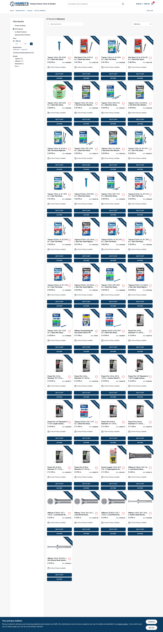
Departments (20, 10)
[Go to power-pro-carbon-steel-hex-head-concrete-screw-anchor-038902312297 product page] (59, 422)
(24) (19, 58)
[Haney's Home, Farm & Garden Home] (19, 3)
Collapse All (16, 49)
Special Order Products (22, 34)
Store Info (150, 10)
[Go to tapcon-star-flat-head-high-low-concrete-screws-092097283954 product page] (113, 58)
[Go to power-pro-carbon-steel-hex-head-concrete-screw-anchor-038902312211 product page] (140, 377)
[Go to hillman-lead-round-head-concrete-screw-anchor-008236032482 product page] (86, 513)
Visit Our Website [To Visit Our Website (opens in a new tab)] (39, 10)
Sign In (138, 4)
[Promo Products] (13, 25)
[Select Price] (31, 44)
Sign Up (147, 4)
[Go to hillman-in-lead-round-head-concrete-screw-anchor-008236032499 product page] (113, 513)
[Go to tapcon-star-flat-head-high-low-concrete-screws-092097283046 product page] (59, 149)
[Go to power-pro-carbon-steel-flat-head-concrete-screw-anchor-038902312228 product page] (86, 377)
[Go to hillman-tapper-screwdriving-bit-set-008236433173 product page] (86, 331)
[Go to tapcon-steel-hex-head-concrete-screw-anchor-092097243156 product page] (113, 195)
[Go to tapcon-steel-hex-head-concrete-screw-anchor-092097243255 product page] (113, 104)
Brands (30, 10)
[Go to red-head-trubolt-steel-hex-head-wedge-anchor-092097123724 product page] (140, 58)
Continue (151, 622)
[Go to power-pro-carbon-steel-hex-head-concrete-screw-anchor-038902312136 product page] (140, 422)
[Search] (123, 3)
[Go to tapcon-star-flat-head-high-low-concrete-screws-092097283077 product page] (140, 195)
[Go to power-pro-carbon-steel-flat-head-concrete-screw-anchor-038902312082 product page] (59, 468)
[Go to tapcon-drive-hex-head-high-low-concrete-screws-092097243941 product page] (86, 104)
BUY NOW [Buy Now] (59, 78)
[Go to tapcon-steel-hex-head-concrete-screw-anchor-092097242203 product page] (59, 331)
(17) (19, 61)
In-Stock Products (21, 31)
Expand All (24, 49)
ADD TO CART (59, 74)
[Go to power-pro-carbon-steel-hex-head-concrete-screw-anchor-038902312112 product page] (113, 422)
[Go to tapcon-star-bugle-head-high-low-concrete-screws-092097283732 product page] (140, 286)
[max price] (25, 44)
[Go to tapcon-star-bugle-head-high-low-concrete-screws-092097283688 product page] (86, 286)
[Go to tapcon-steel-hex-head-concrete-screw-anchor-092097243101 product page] (86, 195)
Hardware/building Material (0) (23, 53)
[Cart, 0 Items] (152, 4)
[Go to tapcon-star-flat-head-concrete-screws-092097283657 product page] (59, 240)
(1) (17, 66)
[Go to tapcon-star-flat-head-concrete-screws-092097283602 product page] (113, 240)
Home (12, 10)
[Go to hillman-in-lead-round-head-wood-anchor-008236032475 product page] (59, 513)
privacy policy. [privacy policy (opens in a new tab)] (123, 624)
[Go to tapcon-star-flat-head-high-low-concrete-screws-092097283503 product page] (59, 286)
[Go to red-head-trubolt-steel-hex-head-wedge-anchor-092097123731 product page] (86, 58)
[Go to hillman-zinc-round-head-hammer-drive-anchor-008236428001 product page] (59, 559)
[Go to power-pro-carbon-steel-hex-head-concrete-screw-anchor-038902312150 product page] (59, 377)
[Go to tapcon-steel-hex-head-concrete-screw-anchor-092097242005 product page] (86, 422)
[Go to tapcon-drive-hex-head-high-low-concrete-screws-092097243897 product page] (140, 104)
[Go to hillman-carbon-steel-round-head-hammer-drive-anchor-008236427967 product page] (140, 513)
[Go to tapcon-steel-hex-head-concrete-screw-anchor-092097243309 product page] (59, 104)
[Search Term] (96, 4)
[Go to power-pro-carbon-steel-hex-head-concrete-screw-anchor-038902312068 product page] (140, 331)
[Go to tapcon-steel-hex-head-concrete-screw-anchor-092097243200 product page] (86, 149)
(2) (19, 64)
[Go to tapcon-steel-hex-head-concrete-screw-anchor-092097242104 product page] (113, 331)
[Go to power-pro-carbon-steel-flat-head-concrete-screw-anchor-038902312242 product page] (113, 377)
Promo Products (20, 25)
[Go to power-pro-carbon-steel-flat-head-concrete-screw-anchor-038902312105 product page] (86, 468)
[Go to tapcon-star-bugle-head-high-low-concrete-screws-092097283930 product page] (86, 240)
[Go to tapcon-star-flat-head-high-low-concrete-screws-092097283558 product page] (140, 240)
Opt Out (151, 628)
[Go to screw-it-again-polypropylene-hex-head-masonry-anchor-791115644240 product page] (113, 468)
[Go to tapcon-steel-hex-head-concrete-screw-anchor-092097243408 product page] (59, 58)
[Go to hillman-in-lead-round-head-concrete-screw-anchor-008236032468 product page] (140, 468)
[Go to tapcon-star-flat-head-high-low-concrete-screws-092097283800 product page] (140, 149)
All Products (19, 29)
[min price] (16, 44)
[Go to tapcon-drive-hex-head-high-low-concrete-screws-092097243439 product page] (113, 149)
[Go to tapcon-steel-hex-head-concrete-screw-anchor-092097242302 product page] (113, 286)
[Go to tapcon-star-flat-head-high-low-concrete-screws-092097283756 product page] (59, 195)
